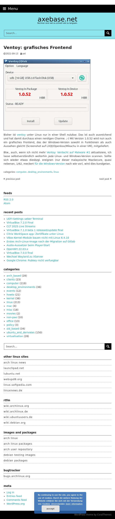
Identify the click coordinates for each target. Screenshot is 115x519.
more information (74, 504)
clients (11, 279)
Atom (7, 203)
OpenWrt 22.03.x (17, 249)
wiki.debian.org (15, 422)
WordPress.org (16, 503)
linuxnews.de (13, 390)
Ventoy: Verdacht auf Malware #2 (68, 152)
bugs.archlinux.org (17, 476)
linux (56, 172)
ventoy (21, 134)
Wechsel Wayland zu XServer (25, 256)
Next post (104, 179)
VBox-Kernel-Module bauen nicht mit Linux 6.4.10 (38, 237)
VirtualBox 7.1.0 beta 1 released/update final (35, 230)
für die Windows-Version (50, 163)
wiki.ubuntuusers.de (18, 417)
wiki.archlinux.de (16, 411)
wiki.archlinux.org (16, 405)
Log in (10, 492)
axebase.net (57, 19)
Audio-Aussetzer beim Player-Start (28, 245)
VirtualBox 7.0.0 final (20, 252)
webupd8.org (13, 379)
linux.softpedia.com (18, 384)
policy (10, 324)
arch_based (14, 275)
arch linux (11, 438)
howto (10, 294)
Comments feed (17, 499)
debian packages (16, 460)
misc (10, 309)
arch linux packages (18, 443)
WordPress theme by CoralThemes (92, 514)
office (10, 321)
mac (9, 306)
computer (21, 172)
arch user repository (18, 449)
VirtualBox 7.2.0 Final (20, 222)
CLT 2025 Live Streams (21, 226)
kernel (10, 298)
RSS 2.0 (8, 199)
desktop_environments (40, 172)
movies (11, 313)
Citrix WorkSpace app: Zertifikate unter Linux (35, 233)
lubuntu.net (12, 373)
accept (51, 508)
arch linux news (15, 362)
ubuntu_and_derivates (21, 332)
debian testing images (19, 454)
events (11, 290)
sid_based (13, 328)
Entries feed (14, 496)
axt (24, 53)
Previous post (13, 179)
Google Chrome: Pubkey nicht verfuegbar (33, 260)
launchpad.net (14, 368)
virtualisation (15, 336)
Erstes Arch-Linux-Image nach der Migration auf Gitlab (41, 241)
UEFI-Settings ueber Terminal (25, 218)
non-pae (12, 317)
